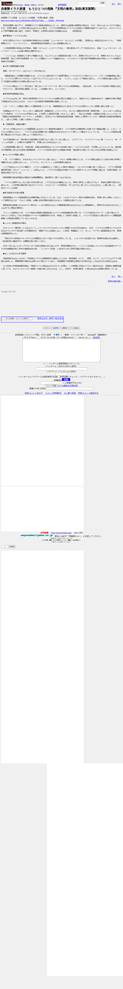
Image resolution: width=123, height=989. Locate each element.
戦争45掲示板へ (115, 281)
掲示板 (27, 5)
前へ (120, 4)
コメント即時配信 (53, 398)
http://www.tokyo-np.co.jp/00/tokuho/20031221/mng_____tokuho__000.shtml (32, 20)
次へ (114, 4)
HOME (20, 5)
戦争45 (33, 5)
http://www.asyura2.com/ (61, 537)
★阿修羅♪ (62, 5)
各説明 (96, 337)
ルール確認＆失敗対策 (68, 390)
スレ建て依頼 (70, 398)
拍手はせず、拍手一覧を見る (50, 318)
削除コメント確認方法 (88, 398)
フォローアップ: (8, 292)
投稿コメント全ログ (34, 398)
